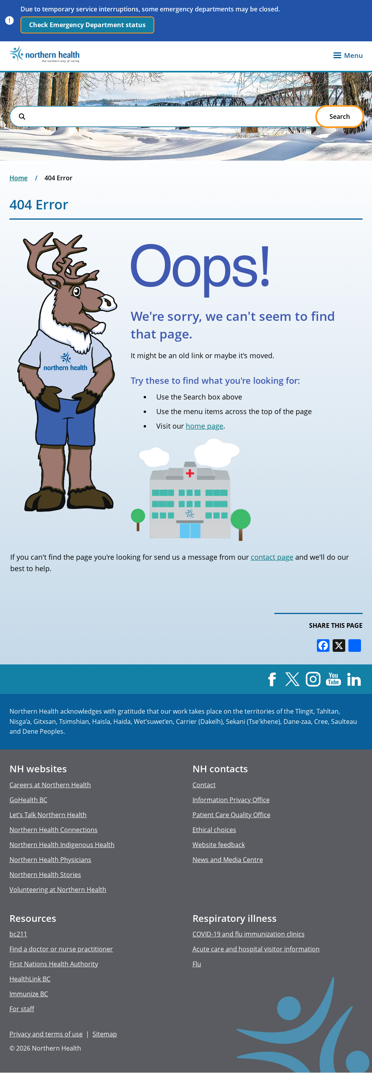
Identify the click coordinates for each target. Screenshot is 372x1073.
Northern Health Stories (45, 874)
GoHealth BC (28, 800)
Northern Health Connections (53, 829)
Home (18, 178)
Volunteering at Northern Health (57, 889)
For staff (21, 1009)
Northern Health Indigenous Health (62, 844)
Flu (196, 964)
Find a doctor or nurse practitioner (61, 949)
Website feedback (218, 844)
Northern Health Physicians (50, 859)
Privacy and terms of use (46, 1034)
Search (22, 116)
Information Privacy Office (231, 800)
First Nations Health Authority (53, 964)
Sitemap (105, 1034)
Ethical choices (214, 829)
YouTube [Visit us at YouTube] (333, 679)
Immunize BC (28, 994)
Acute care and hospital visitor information (256, 949)
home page (204, 426)
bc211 (18, 934)
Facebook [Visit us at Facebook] (271, 679)
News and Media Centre (227, 859)
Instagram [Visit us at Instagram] (312, 679)
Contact (204, 785)
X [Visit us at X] (292, 679)
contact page (272, 557)
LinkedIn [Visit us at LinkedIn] (354, 679)
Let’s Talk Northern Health (48, 814)
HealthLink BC (29, 979)
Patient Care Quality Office (231, 814)
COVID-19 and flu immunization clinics (248, 934)
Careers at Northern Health (50, 785)
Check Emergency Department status (87, 24)
